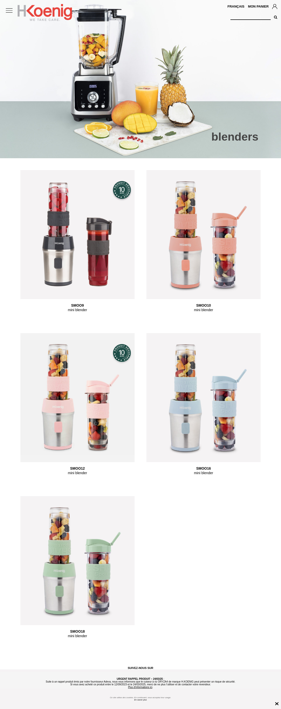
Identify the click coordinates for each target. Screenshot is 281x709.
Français (235, 6)
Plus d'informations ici (140, 687)
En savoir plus (140, 700)
